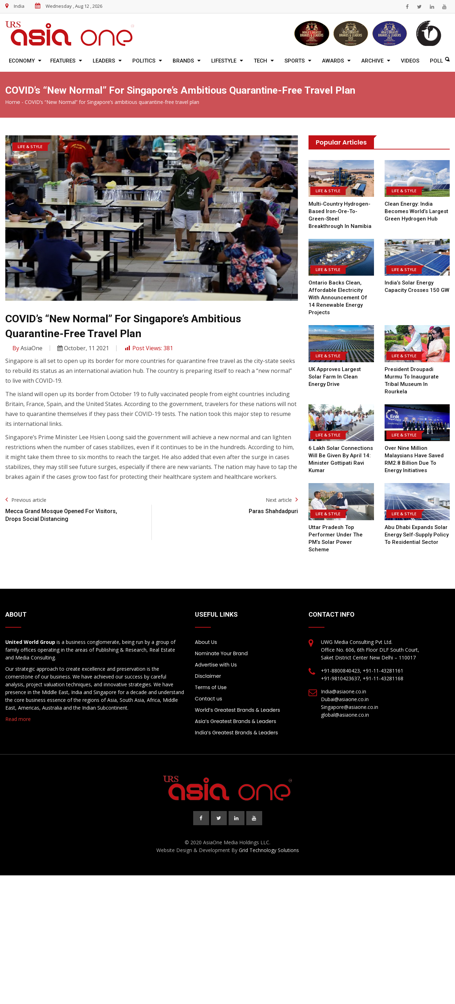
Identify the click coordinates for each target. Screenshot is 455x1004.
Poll (436, 61)
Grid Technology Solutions (269, 842)
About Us (206, 634)
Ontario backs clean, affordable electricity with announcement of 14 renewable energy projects (338, 298)
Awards (333, 61)
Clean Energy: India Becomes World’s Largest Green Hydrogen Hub (416, 211)
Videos (410, 61)
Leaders (104, 61)
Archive (372, 61)
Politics (143, 61)
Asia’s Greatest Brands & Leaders (235, 713)
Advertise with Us (216, 657)
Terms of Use (211, 679)
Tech (260, 61)
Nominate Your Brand (221, 646)
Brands (183, 61)
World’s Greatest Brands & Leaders (237, 702)
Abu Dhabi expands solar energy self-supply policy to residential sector (416, 534)
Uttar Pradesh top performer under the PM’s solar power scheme (341, 534)
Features (62, 61)
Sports (294, 61)
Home (12, 102)
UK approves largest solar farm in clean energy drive (335, 376)
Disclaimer (208, 668)
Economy (22, 61)
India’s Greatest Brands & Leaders (236, 725)
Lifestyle (223, 61)
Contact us (208, 691)
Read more (18, 711)
